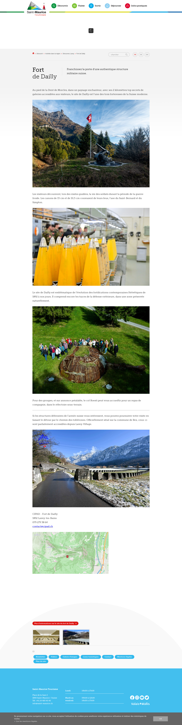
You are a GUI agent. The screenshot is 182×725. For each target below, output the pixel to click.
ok (160, 719)
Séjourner (116, 6)
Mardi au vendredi (69, 699)
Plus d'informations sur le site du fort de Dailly (54, 623)
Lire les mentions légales (26, 721)
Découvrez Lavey (68, 53)
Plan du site (41, 661)
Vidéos (54, 657)
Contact (108, 657)
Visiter (81, 6)
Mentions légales (124, 657)
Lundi (68, 691)
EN (147, 54)
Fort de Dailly (80, 53)
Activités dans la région (52, 53)
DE (141, 54)
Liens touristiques (91, 657)
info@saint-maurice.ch (42, 703)
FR (135, 54)
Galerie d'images (70, 657)
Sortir (98, 6)
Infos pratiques (139, 6)
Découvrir (62, 6)
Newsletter (40, 657)
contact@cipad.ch (42, 526)
